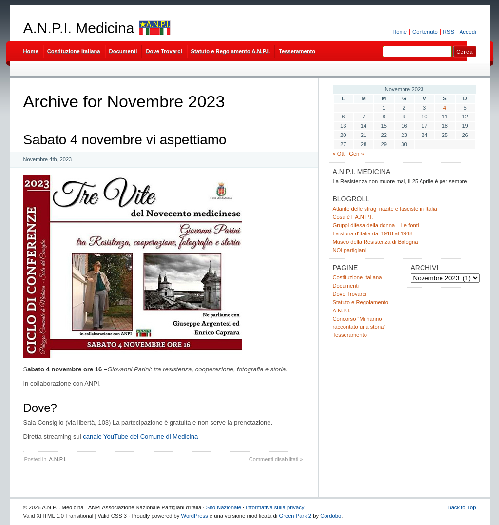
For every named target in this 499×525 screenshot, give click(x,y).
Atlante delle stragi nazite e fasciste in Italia (385, 209)
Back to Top (461, 507)
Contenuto (425, 32)
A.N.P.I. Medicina (78, 28)
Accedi (468, 32)
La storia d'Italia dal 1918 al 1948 (373, 233)
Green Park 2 (295, 516)
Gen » (356, 153)
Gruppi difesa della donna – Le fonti (376, 225)
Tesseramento (297, 51)
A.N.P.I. (57, 459)
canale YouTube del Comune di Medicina (140, 436)
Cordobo (330, 516)
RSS (448, 32)
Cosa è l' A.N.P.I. (353, 217)
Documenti (123, 51)
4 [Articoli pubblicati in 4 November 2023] (444, 108)
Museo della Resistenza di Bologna (375, 242)
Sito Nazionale (223, 507)
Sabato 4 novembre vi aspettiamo (125, 139)
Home (399, 32)
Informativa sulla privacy (275, 507)
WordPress (194, 516)
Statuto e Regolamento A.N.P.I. (230, 51)
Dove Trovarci (164, 51)
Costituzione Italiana (73, 51)
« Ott (339, 153)
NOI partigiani (349, 250)
